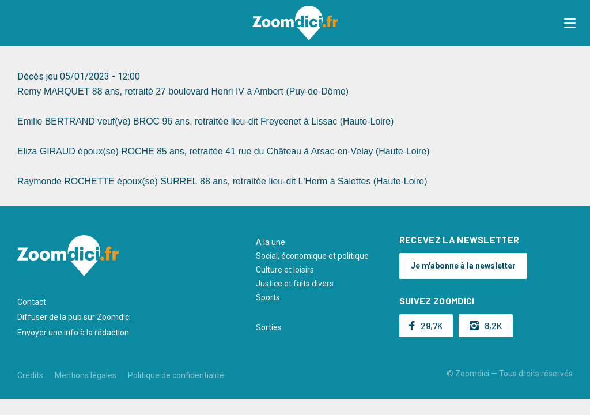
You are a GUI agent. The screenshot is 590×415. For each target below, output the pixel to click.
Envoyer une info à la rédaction (73, 332)
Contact (31, 302)
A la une (270, 242)
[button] (569, 23)
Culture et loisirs (285, 269)
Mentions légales (85, 375)
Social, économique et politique (312, 256)
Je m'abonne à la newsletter (463, 265)
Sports (268, 297)
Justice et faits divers (295, 283)
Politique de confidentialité (176, 375)
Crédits (30, 375)
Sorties (269, 327)
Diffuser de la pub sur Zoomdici (74, 317)
